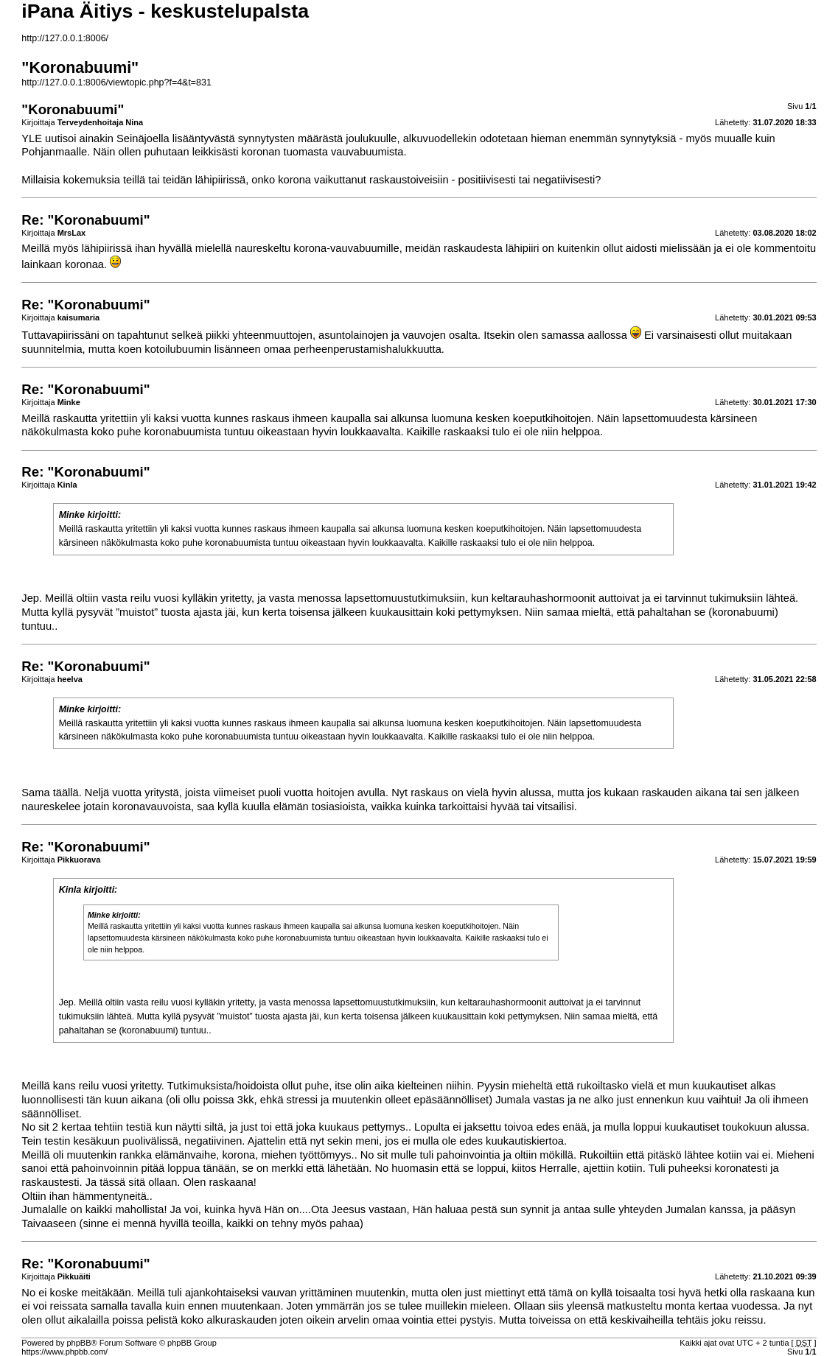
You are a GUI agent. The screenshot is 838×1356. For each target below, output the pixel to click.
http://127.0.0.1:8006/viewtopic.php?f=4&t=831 (116, 82)
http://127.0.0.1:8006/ (64, 38)
